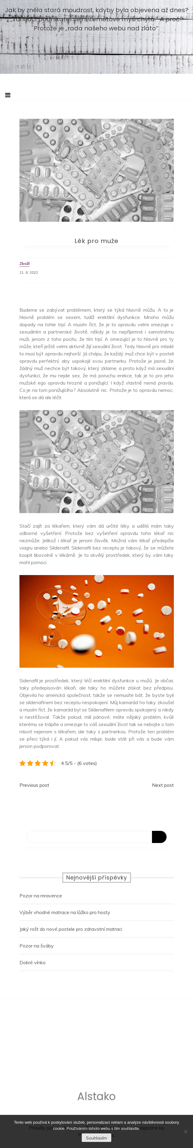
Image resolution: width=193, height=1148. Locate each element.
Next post (163, 785)
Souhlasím (96, 1138)
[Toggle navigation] (8, 95)
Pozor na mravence (40, 896)
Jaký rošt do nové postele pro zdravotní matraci (70, 929)
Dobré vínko (32, 962)
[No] (185, 1132)
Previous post (34, 785)
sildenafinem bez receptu (53, 702)
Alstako (96, 1098)
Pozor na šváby (36, 946)
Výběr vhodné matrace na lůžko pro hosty (64, 912)
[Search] (97, 837)
